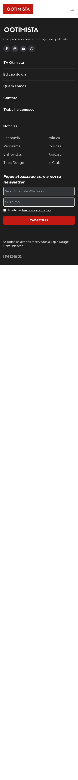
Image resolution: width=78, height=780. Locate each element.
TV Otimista (13, 578)
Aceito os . (30, 726)
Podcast (54, 670)
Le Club (53, 678)
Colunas (54, 662)
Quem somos (14, 602)
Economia (11, 653)
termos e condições (36, 726)
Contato (10, 613)
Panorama (11, 662)
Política (53, 653)
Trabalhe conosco (19, 625)
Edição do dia (14, 590)
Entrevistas (12, 670)
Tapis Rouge (13, 678)
